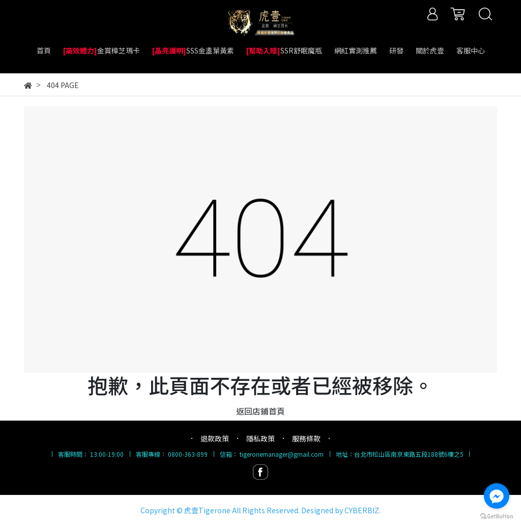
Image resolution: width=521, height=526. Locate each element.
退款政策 (214, 438)
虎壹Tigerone (207, 510)
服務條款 (306, 438)
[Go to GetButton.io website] (496, 515)
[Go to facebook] (496, 496)
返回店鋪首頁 (260, 411)
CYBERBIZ (361, 510)
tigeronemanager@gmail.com (282, 454)
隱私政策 (260, 438)
